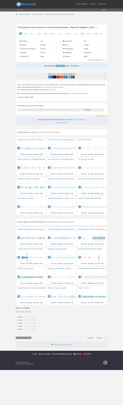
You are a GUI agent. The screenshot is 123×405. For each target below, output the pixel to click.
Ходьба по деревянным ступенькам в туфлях (33, 251)
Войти (104, 10)
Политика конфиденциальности (62, 376)
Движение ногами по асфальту (28, 179)
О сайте (34, 376)
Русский (19, 9)
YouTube (88, 376)
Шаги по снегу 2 (84, 310)
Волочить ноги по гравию (57, 310)
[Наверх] (101, 386)
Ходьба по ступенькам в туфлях (59, 290)
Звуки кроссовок (82, 93)
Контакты (79, 376)
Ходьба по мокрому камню (57, 271)
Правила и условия (45, 376)
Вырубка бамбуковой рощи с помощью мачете (95, 290)
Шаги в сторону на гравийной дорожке (31, 159)
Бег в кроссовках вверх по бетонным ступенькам (96, 179)
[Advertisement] (61, 226)
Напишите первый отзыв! (61, 366)
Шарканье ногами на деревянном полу (62, 179)
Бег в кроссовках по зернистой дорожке (62, 139)
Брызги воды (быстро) (25, 290)
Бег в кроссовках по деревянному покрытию (64, 159)
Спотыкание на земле (86, 159)
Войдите (60, 65)
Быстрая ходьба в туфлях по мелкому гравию (34, 139)
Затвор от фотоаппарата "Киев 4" (90, 271)
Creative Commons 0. (79, 119)
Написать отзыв (23, 359)
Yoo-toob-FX (103, 60)
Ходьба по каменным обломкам (89, 198)
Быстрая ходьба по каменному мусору (31, 310)
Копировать (87, 109)
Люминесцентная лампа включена (29, 271)
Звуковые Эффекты (45, 87)
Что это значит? (61, 122)
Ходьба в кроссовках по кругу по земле (62, 198)
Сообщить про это (102, 116)
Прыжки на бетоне (85, 139)
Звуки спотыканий (72, 93)
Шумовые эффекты (58, 87)
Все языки (90, 359)
